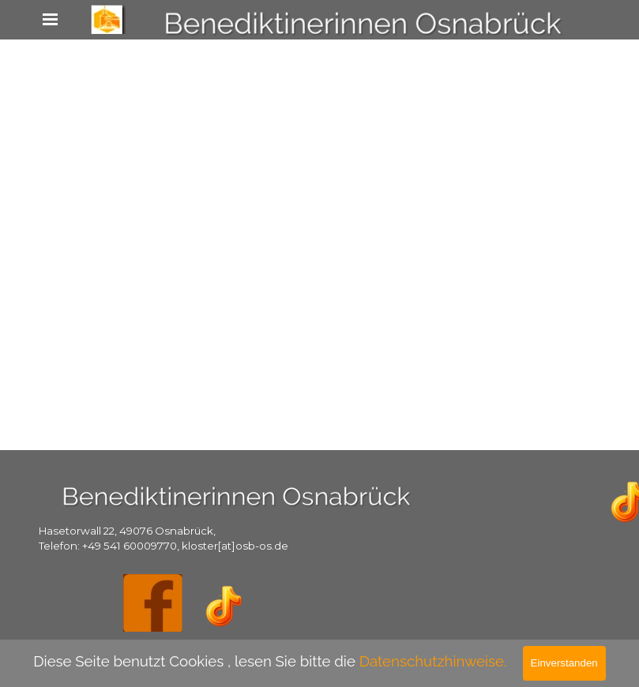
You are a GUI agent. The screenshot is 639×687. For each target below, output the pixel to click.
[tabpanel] (182, 537)
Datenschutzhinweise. (433, 661)
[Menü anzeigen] (50, 19)
